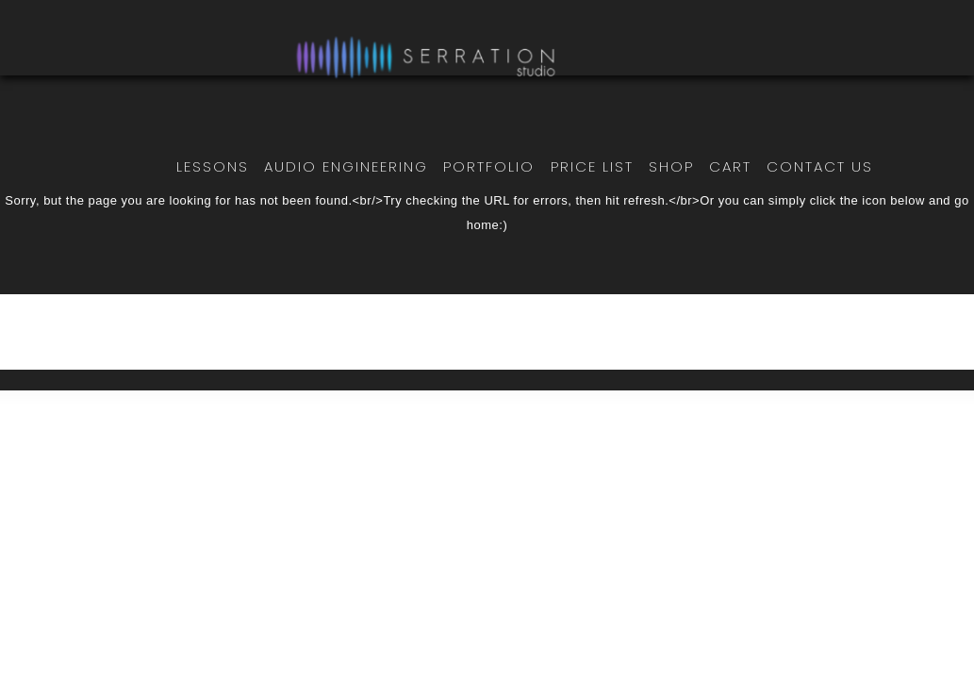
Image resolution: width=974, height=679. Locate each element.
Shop (671, 166)
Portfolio (489, 166)
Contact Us (820, 166)
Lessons (212, 166)
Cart (730, 166)
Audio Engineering (346, 166)
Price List (592, 166)
